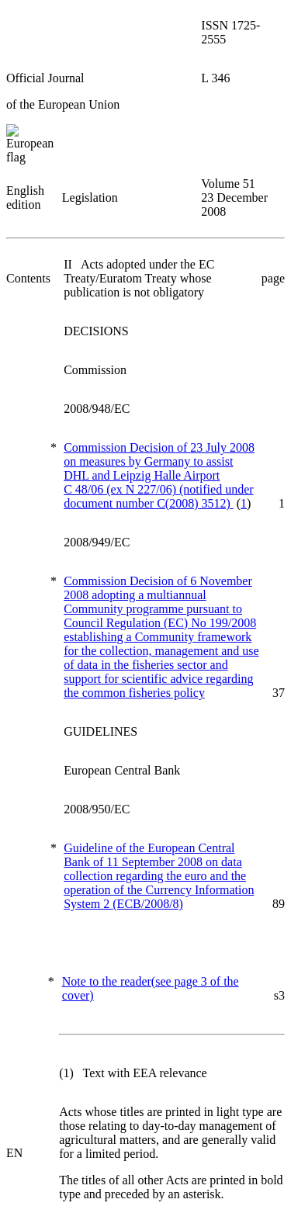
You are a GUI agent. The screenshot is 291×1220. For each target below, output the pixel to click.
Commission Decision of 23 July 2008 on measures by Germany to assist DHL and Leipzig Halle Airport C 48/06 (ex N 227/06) (159, 475)
